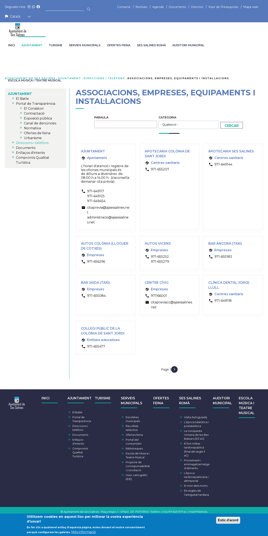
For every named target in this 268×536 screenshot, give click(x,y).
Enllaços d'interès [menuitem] (30, 153)
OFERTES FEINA (161, 400)
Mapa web (250, 7)
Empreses (95, 255)
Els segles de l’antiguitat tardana (196, 492)
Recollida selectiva (132, 428)
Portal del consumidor (134, 441)
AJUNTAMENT (69, 78)
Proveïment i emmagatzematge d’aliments (197, 464)
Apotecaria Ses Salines (231, 151)
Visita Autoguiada (195, 417)
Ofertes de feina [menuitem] (37, 133)
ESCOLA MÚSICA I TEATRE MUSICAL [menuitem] (34, 80)
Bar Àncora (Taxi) (225, 243)
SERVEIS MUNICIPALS (131, 400)
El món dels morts (195, 485)
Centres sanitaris (165, 163)
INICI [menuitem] (11, 45)
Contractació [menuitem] (34, 113)
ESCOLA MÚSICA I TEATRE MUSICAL (247, 405)
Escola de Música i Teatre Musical (137, 455)
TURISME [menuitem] (55, 45)
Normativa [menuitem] (32, 128)
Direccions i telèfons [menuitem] (32, 143)
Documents (177, 7)
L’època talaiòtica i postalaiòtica (196, 424)
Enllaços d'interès (78, 441)
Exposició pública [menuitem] (38, 118)
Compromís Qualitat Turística (80, 452)
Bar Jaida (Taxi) (95, 283)
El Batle (77, 412)
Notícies (141, 7)
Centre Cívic (157, 283)
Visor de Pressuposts (223, 7)
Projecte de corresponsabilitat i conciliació (138, 466)
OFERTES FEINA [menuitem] (118, 45)
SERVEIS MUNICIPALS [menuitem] (84, 45)
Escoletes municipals (133, 419)
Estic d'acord (228, 521)
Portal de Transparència (81, 419)
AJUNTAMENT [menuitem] (31, 45)
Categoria (167, 117)
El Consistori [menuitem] (34, 108)
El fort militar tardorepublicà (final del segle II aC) (194, 449)
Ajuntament (93, 151)
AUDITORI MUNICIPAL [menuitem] (188, 45)
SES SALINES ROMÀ (190, 400)
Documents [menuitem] (25, 148)
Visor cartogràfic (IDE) (137, 477)
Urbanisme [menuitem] (33, 138)
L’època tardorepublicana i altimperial (196, 477)
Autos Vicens (158, 243)
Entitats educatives (103, 340)
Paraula (101, 117)
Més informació (83, 533)
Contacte (123, 7)
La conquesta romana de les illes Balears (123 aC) (196, 434)
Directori (197, 7)
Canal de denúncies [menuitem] (40, 123)
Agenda (158, 7)
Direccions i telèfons (104, 78)
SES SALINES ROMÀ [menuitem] (151, 45)
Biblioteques (134, 448)
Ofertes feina (134, 434)
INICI (45, 398)
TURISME (102, 398)
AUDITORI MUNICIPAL (222, 400)
